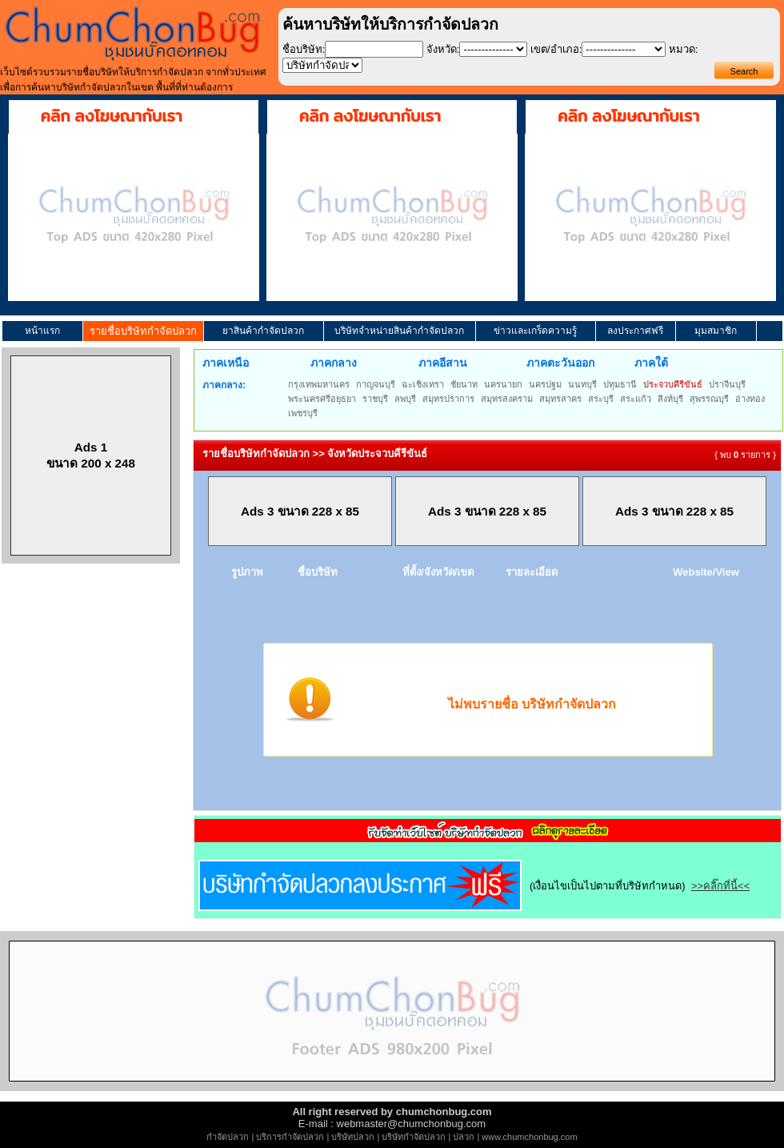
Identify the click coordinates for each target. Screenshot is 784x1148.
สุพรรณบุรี (709, 398)
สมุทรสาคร (560, 398)
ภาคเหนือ (225, 362)
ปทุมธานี (620, 384)
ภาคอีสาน (442, 362)
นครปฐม (545, 384)
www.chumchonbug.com (529, 1137)
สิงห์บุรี (670, 398)
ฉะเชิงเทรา (423, 384)
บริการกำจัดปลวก (290, 1137)
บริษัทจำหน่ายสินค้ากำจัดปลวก (399, 330)
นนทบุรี (582, 384)
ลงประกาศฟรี (635, 330)
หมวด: (683, 49)
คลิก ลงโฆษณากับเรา (111, 116)
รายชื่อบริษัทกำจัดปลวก (143, 331)
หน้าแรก (42, 330)
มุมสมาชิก (715, 330)
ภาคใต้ (651, 362)
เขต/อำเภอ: (556, 49)
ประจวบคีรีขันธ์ (672, 384)
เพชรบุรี (303, 413)
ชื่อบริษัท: (304, 49)
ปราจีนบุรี (727, 384)
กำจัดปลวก (227, 1137)
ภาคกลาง (333, 362)
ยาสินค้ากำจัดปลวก (263, 330)
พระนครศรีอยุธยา (322, 398)
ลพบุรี (405, 398)
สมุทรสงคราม (507, 398)
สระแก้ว (635, 398)
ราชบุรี (375, 398)
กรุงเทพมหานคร (319, 384)
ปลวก (463, 1137)
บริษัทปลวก (352, 1137)
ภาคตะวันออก (560, 362)
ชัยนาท (464, 384)
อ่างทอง (750, 398)
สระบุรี (601, 398)
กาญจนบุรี (375, 384)
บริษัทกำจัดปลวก (414, 1137)
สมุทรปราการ (448, 398)
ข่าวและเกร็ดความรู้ (535, 330)
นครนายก (503, 384)
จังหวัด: (443, 49)
